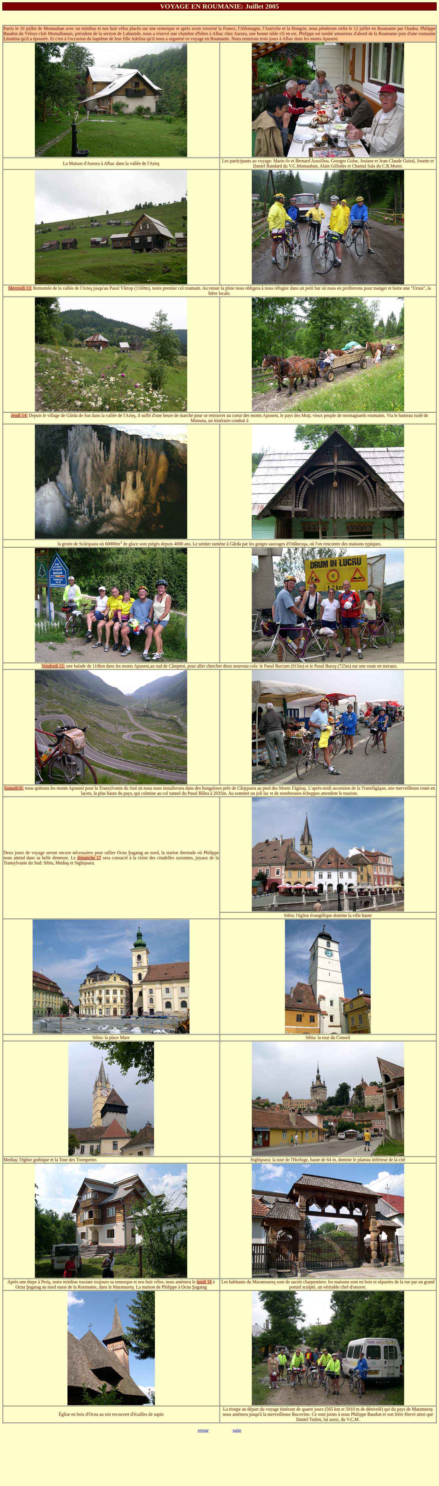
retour (203, 1430)
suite (237, 1430)
